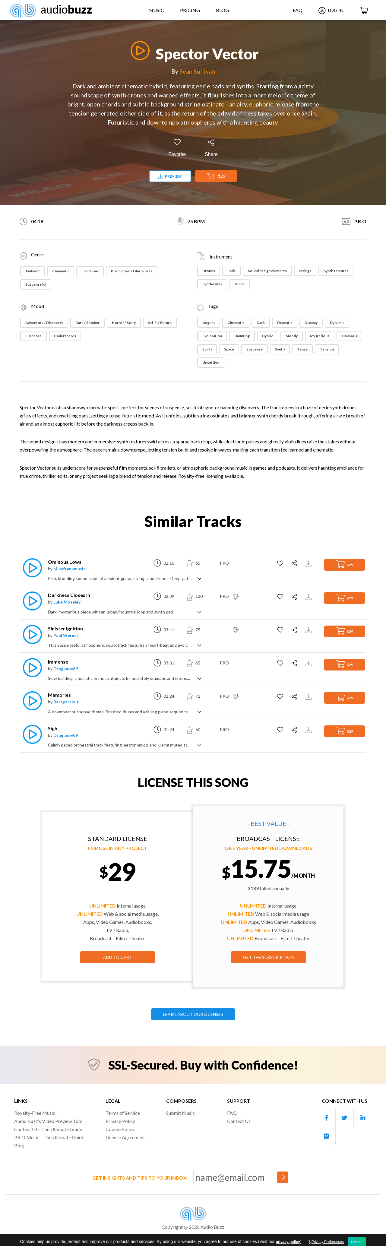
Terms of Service (123, 1113)
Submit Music (180, 1113)
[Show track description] (199, 578)
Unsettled (210, 362)
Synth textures (336, 270)
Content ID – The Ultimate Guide (48, 1129)
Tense (302, 349)
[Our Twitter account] (345, 1118)
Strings (305, 270)
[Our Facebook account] (327, 1118)
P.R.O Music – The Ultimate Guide (49, 1137)
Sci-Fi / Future (160, 322)
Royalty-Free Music (34, 1113)
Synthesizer (212, 284)
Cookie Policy (120, 1129)
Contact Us (239, 1121)
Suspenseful (35, 284)
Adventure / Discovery (44, 322)
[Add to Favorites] (177, 148)
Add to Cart (117, 957)
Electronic (90, 271)
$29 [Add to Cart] (216, 176)
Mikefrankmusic (69, 568)
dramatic (284, 322)
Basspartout (66, 701)
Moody (292, 336)
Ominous (349, 336)
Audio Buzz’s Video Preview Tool (48, 1121)
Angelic (208, 322)
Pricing (190, 10)
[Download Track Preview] (309, 563)
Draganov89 (65, 668)
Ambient (32, 271)
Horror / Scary (124, 322)
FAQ (297, 10)
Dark (261, 322)
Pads (231, 270)
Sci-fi (207, 349)
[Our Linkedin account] (363, 1118)
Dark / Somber (87, 322)
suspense (254, 349)
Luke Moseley (67, 601)
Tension (327, 349)
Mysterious (319, 336)
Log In (331, 10)
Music (156, 10)
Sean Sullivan (197, 71)
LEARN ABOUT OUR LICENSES (193, 1014)
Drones (208, 270)
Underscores (65, 336)
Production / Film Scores (131, 271)
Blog (222, 10)
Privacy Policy (120, 1121)
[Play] (138, 50)
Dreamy (311, 322)
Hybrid (267, 336)
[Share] (211, 148)
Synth (280, 349)
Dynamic (337, 322)
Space (229, 349)
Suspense (33, 336)
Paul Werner (65, 635)
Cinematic (60, 271)
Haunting (242, 336)
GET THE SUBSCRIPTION (268, 957)
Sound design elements (267, 270)
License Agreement (125, 1137)
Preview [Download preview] (170, 176)
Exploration (212, 336)
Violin (240, 284)
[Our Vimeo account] (327, 1136)
